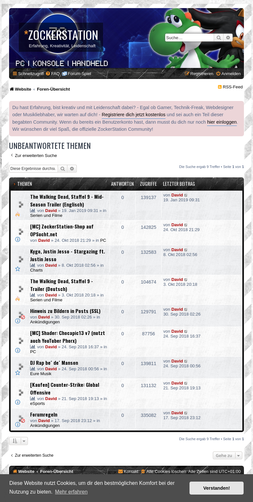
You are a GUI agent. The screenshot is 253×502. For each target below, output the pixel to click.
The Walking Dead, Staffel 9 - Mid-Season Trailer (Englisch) (67, 200)
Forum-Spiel (79, 73)
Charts (36, 270)
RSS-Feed (233, 86)
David (51, 210)
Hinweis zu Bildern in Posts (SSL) (65, 311)
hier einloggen (221, 122)
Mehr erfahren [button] (71, 492)
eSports (37, 403)
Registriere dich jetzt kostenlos (134, 114)
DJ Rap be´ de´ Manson (54, 362)
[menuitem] (52, 73)
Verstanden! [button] (216, 488)
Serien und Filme (46, 215)
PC (103, 240)
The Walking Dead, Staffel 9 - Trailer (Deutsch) (61, 285)
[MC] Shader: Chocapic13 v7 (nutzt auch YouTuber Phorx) (67, 336)
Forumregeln (43, 414)
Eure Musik (41, 373)
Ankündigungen (45, 321)
